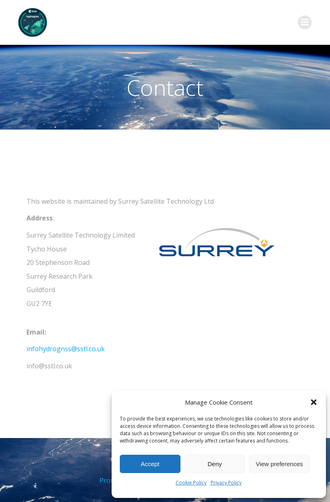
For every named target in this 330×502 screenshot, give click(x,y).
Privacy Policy (226, 482)
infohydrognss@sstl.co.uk (65, 348)
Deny (214, 463)
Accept (150, 463)
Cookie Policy (191, 482)
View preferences (279, 463)
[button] (314, 402)
